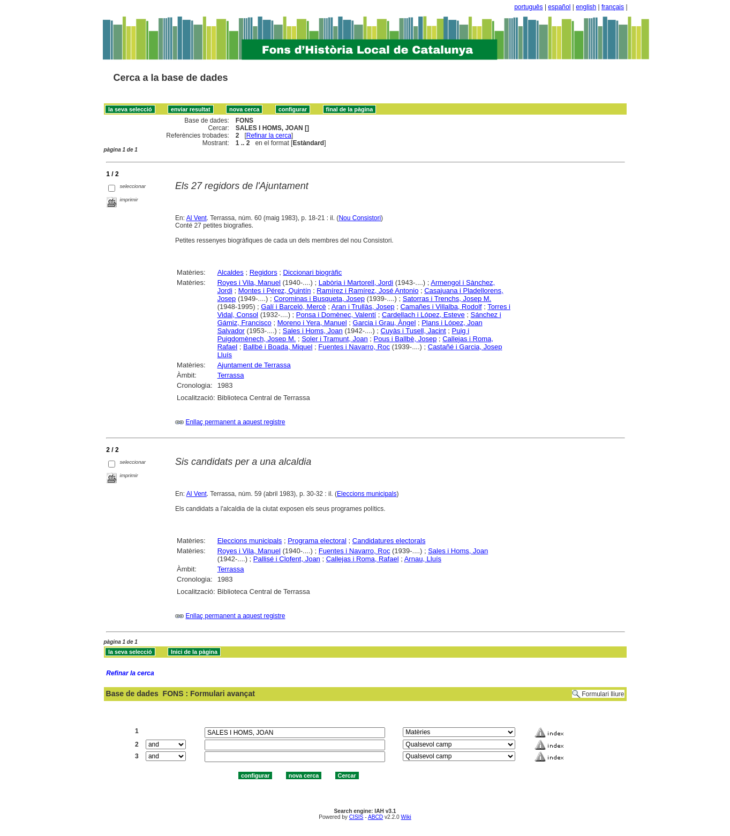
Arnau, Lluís (422, 559)
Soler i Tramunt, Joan (335, 339)
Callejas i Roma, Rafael (362, 559)
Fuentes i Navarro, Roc (354, 347)
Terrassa (230, 375)
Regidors (263, 272)
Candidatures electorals (389, 541)
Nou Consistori (359, 218)
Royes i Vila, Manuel (249, 282)
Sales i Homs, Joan (313, 331)
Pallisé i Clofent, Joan (286, 559)
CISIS (356, 817)
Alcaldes (230, 272)
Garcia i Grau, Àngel (384, 323)
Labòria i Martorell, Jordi (356, 282)
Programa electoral (317, 541)
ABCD (375, 817)
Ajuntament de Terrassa (254, 365)
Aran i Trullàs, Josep (363, 307)
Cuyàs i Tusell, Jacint (413, 331)
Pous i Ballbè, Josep (405, 339)
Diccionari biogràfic (312, 272)
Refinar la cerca (268, 135)
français (612, 7)
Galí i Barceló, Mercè (293, 307)
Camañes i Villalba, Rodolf (440, 307)
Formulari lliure (603, 694)
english (586, 7)
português (528, 7)
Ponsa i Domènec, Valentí (336, 315)
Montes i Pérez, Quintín (274, 291)
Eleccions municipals (366, 494)
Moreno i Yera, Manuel (312, 323)
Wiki (406, 817)
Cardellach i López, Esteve (423, 315)
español (559, 7)
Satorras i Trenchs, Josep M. (447, 299)
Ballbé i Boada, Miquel (277, 347)
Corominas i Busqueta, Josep (319, 299)
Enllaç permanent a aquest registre (235, 422)
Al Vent (196, 218)
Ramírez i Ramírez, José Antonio (367, 291)
